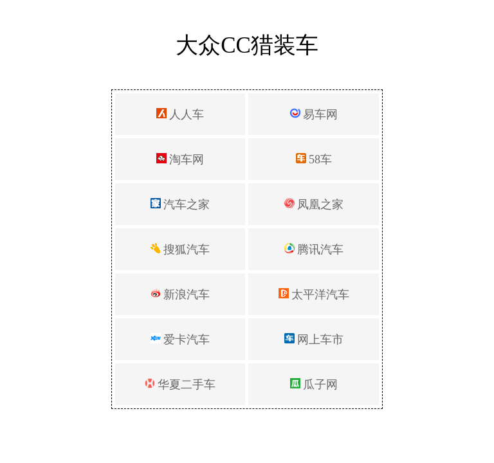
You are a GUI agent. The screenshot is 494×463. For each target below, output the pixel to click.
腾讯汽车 (314, 249)
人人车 (180, 114)
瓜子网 (314, 384)
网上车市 (314, 339)
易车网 (314, 114)
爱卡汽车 (180, 339)
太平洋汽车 (314, 294)
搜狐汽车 (180, 249)
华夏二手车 (180, 384)
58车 (314, 159)
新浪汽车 (180, 294)
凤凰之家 (314, 204)
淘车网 (180, 159)
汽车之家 (180, 204)
